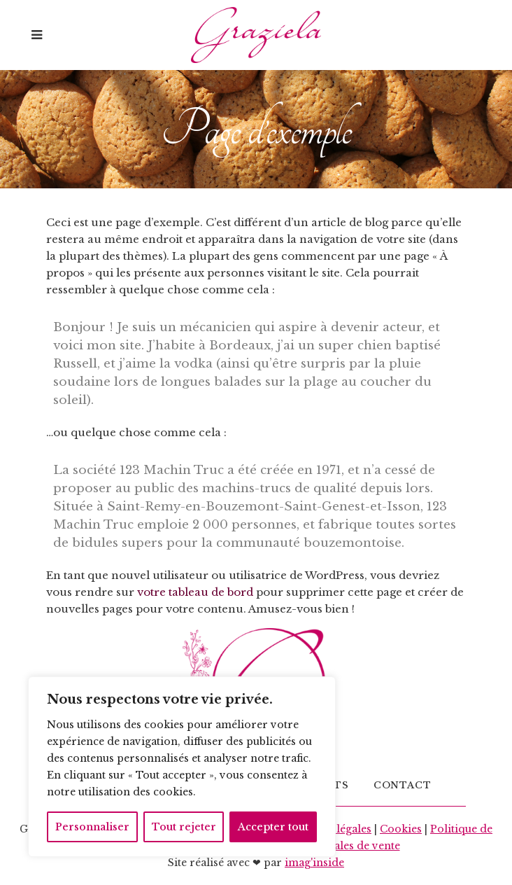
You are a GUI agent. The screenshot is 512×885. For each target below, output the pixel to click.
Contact (403, 785)
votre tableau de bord (195, 592)
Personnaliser (92, 827)
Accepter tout (273, 827)
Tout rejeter (184, 827)
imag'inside (314, 862)
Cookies (401, 829)
